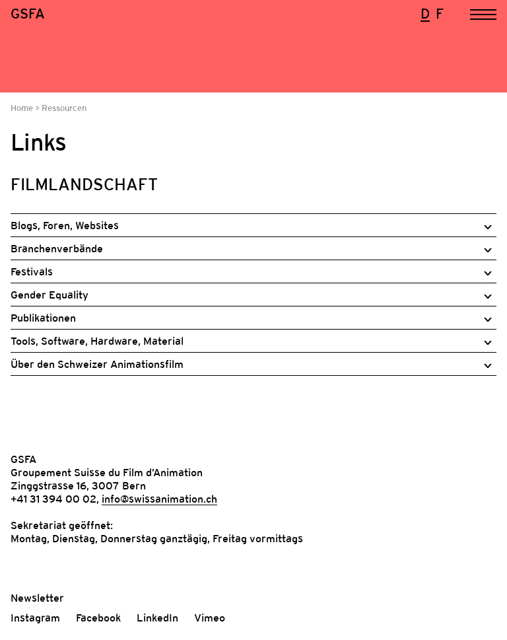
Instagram (35, 617)
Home (23, 108)
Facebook (98, 617)
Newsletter (37, 598)
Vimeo (209, 617)
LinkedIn (157, 617)
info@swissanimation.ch (159, 499)
